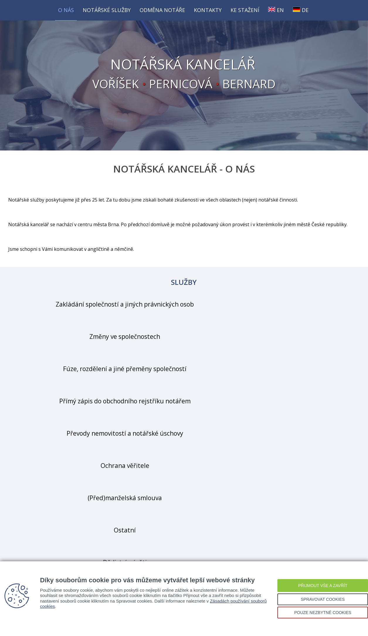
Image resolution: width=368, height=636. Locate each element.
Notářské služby (107, 9)
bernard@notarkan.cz (208, 483)
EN (276, 9)
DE (300, 9)
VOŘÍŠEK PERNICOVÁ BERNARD (184, 75)
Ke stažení (244, 9)
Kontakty (208, 9)
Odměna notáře (162, 9)
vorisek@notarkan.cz (207, 452)
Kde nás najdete (184, 512)
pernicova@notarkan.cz (209, 467)
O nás (66, 9)
